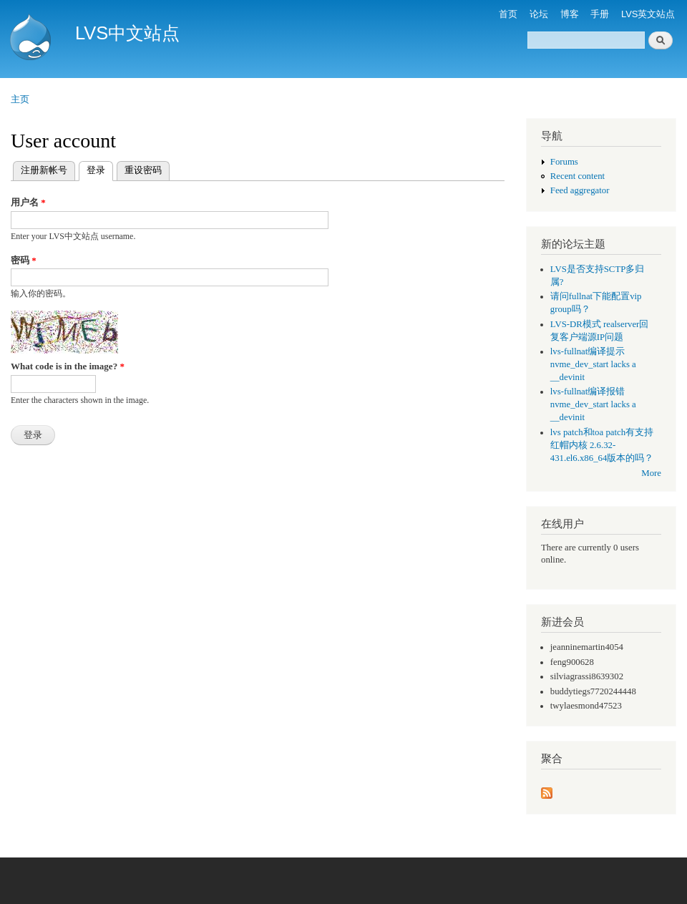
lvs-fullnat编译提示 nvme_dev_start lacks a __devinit (593, 364)
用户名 (28, 202)
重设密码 (143, 170)
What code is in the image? (68, 366)
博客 (569, 14)
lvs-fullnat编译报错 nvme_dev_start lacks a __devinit (593, 404)
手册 (599, 14)
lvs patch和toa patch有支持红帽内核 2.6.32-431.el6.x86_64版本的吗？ (602, 445)
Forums (564, 162)
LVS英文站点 (648, 14)
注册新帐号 (44, 170)
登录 (100, 168)
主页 (20, 99)
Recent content (577, 176)
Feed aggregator (580, 190)
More (651, 473)
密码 (23, 260)
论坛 (539, 14)
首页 (508, 14)
